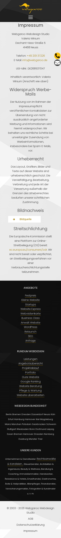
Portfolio (30, 372)
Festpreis (30, 295)
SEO (30, 336)
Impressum (30, 531)
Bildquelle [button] (22, 219)
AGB (30, 519)
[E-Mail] (57, 62)
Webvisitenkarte (30, 313)
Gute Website (30, 377)
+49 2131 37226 (36, 56)
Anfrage (30, 341)
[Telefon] (57, 56)
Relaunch (30, 332)
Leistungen (30, 359)
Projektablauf (30, 368)
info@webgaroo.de (34, 60)
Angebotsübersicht (30, 363)
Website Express (30, 309)
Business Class (30, 318)
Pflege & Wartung (30, 390)
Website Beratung (30, 386)
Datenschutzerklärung (31, 525)
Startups (30, 304)
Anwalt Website (30, 322)
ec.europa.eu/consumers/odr (28, 250)
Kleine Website (30, 300)
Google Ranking (30, 381)
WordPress (30, 327)
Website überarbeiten (30, 395)
